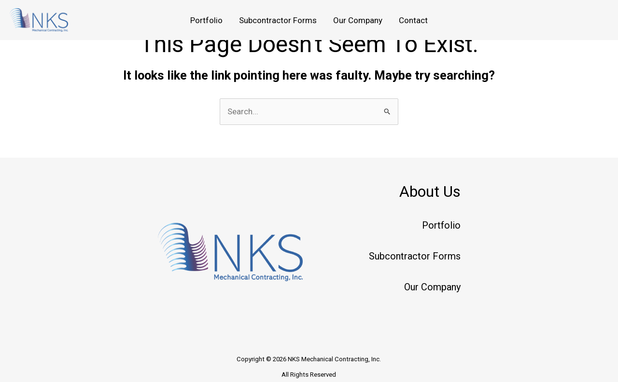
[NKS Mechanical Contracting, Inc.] (39, 19)
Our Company (357, 20)
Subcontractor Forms (278, 20)
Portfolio (206, 20)
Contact (413, 20)
